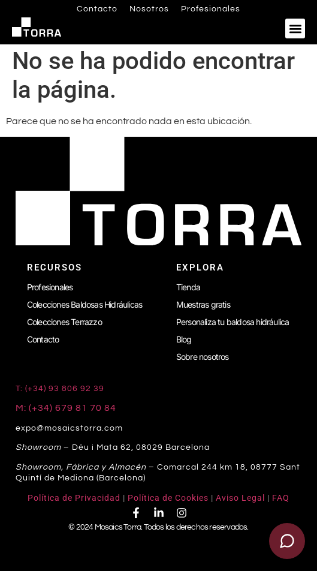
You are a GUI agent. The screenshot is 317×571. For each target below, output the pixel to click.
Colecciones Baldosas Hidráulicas (84, 304)
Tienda (188, 287)
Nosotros (149, 9)
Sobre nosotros (202, 356)
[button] (295, 28)
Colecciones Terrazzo (64, 322)
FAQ (280, 498)
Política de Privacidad (74, 498)
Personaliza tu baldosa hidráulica (232, 322)
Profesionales (210, 9)
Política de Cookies (168, 498)
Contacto (97, 9)
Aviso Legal (240, 498)
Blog (184, 339)
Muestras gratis (203, 304)
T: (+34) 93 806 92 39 (61, 388)
